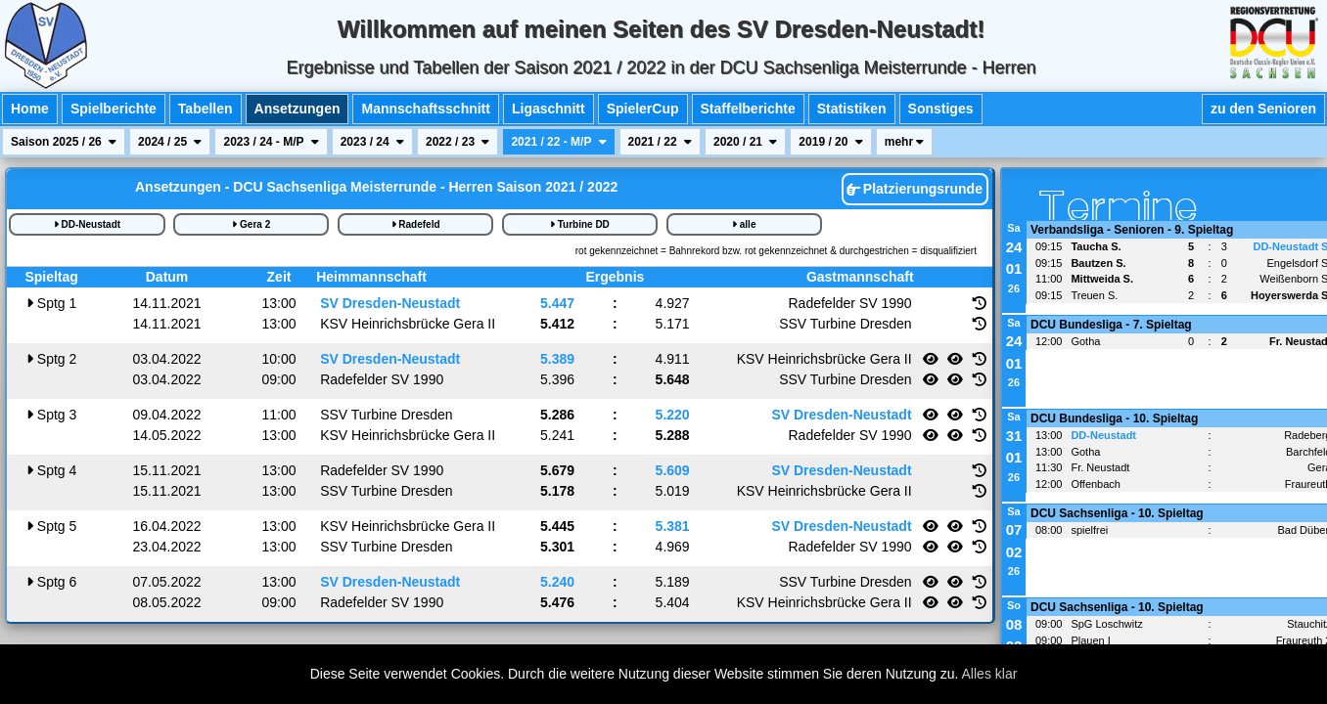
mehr (905, 142)
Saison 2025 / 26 (63, 142)
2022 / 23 (457, 142)
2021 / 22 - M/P (558, 142)
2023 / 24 (372, 142)
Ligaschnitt (548, 108)
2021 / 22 (660, 142)
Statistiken (852, 108)
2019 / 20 (830, 142)
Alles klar (990, 674)
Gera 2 (251, 224)
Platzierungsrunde (915, 189)
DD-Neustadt (87, 224)
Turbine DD (580, 224)
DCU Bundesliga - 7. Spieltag (1111, 324)
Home (30, 108)
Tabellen (205, 108)
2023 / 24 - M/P (270, 142)
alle (743, 224)
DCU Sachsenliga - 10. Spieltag (1117, 513)
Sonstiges (941, 108)
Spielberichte (113, 108)
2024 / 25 (170, 142)
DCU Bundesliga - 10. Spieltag (1114, 418)
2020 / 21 (745, 142)
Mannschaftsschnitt (425, 108)
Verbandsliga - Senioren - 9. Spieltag (1131, 230)
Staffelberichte (748, 108)
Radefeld (415, 224)
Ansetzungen (297, 108)
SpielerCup (643, 108)
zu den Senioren (1263, 108)
